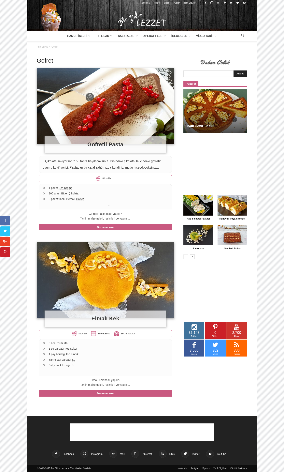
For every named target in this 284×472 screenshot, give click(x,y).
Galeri (177, 3)
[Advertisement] (215, 161)
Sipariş (167, 3)
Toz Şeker (71, 348)
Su (73, 359)
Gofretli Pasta (105, 144)
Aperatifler (154, 36)
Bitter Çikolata (69, 193)
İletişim (156, 3)
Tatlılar (104, 36)
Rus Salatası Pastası (198, 218)
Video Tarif (206, 36)
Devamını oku (105, 227)
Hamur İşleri (78, 36)
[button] (242, 36)
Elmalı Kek (105, 318)
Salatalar (127, 36)
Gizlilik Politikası (238, 468)
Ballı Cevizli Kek (199, 126)
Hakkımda (145, 3)
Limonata (198, 248)
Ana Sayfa (42, 46)
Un (72, 365)
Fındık (74, 354)
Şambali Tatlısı (232, 248)
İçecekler (181, 36)
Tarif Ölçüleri (190, 3)
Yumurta (62, 343)
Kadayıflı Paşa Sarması (232, 218)
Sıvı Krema (65, 188)
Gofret (80, 199)
